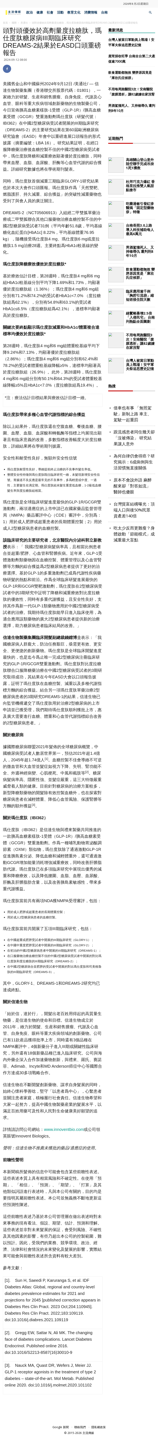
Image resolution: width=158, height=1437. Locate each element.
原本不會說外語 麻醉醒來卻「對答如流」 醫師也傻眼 (133, 536)
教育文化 (73, 12)
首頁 (5, 22)
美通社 (24, 22)
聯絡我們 (80, 1427)
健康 (39, 12)
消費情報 (90, 12)
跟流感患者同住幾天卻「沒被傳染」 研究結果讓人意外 (134, 488)
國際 (14, 22)
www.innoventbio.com (64, 1129)
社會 (50, 12)
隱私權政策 (98, 1427)
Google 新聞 (60, 1427)
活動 (60, 12)
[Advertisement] (133, 152)
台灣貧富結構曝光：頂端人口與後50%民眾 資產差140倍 (134, 560)
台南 (104, 12)
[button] (150, 13)
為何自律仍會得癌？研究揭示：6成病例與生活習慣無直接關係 (134, 512)
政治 (29, 12)
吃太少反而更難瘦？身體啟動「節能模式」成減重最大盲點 (134, 584)
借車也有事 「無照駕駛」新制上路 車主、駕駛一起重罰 (133, 464)
